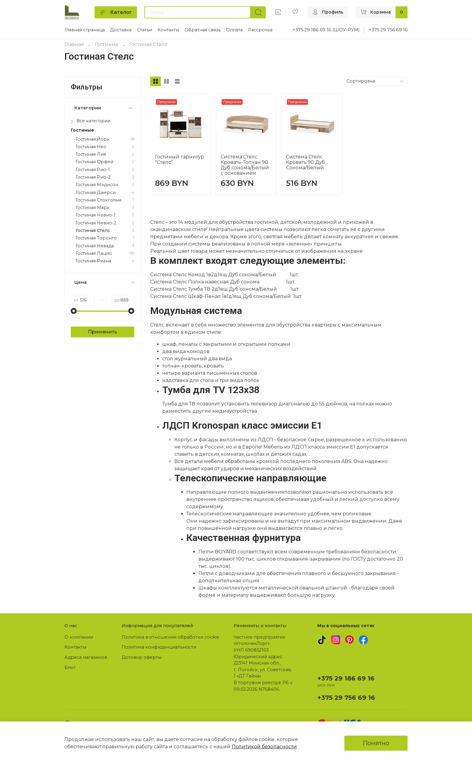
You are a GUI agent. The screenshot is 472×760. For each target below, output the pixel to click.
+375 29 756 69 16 (388, 30)
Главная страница (84, 30)
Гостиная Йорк (93, 139)
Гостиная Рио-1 (93, 169)
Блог (70, 667)
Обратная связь (203, 30)
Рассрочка (260, 30)
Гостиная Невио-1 (96, 215)
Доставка (121, 30)
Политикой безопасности (264, 746)
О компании (78, 637)
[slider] (73, 310)
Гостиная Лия (91, 154)
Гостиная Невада (95, 246)
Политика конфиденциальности (159, 647)
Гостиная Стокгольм (98, 200)
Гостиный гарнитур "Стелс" (179, 159)
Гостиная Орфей (94, 161)
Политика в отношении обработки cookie (170, 637)
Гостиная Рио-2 (93, 177)
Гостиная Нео (91, 146)
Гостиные (107, 44)
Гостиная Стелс (93, 230)
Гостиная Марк (93, 207)
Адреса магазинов (85, 657)
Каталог (116, 12)
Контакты (168, 30)
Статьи (144, 30)
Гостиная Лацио (94, 253)
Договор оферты (141, 657)
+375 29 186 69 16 (345, 678)
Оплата (234, 30)
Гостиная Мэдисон (97, 184)
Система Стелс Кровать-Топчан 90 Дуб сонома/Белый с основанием (245, 165)
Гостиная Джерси (96, 192)
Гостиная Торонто (96, 238)
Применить (102, 332)
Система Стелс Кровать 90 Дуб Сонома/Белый (305, 162)
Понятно (376, 743)
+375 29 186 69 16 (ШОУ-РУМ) (326, 30)
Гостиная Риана (93, 261)
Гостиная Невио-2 (96, 223)
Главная (74, 44)
